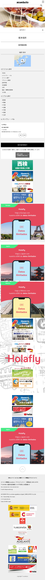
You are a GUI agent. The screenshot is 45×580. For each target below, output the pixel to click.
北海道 (4, 100)
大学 (3, 87)
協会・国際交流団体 (7, 90)
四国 (4, 112)
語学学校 (4, 82)
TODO (3, 73)
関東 (4, 102)
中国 (4, 110)
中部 (4, 105)
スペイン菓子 (5, 78)
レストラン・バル (7, 75)
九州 (4, 115)
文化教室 (4, 85)
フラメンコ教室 (6, 80)
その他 (4, 92)
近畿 (4, 107)
